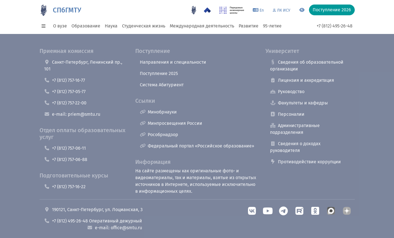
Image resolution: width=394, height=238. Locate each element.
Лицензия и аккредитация (302, 80)
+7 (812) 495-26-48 (334, 26)
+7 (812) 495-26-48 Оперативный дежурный (93, 221)
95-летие (272, 26)
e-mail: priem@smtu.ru (72, 114)
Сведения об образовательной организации (306, 65)
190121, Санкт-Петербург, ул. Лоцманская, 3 (93, 209)
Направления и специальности (173, 62)
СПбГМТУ (67, 10)
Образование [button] (85, 26)
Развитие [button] (248, 26)
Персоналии (287, 114)
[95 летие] (193, 10)
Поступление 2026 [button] (332, 9)
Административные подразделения (295, 129)
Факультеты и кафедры (299, 103)
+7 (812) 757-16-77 (64, 80)
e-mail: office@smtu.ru (114, 227)
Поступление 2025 (159, 73)
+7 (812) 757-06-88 (65, 159)
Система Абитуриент (162, 84)
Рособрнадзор (159, 134)
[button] (45, 26)
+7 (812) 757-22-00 (65, 103)
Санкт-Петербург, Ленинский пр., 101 (83, 65)
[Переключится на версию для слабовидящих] (302, 10)
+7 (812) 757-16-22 (65, 186)
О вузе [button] (60, 26)
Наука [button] (111, 26)
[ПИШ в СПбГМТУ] (231, 10)
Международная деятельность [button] (202, 26)
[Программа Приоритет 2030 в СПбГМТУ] (207, 10)
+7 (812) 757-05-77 (65, 91)
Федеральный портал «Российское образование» (197, 146)
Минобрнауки (158, 112)
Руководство (287, 91)
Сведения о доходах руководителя (295, 147)
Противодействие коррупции (305, 161)
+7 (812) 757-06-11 (65, 148)
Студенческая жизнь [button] (143, 26)
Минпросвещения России (171, 123)
